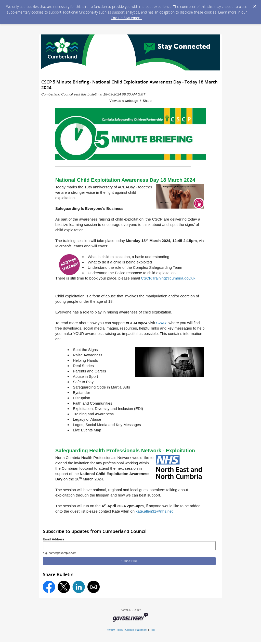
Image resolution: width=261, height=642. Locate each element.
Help (152, 629)
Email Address (53, 539)
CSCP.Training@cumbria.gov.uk (168, 278)
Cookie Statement (126, 17)
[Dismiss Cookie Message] (254, 5)
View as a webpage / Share (130, 101)
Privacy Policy (114, 629)
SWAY (161, 323)
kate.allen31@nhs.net (154, 511)
